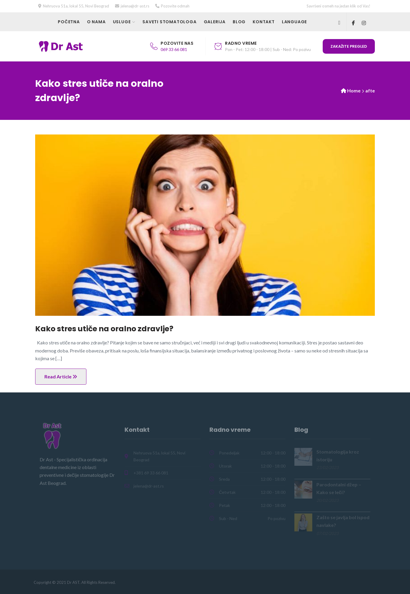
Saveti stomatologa (169, 22)
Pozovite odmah (175, 6)
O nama (96, 22)
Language (294, 22)
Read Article (60, 376)
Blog (239, 22)
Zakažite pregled (348, 46)
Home (354, 90)
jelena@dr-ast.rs (135, 6)
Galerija (215, 22)
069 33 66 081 (174, 49)
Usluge (122, 22)
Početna (69, 22)
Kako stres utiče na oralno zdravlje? (104, 329)
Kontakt (264, 22)
